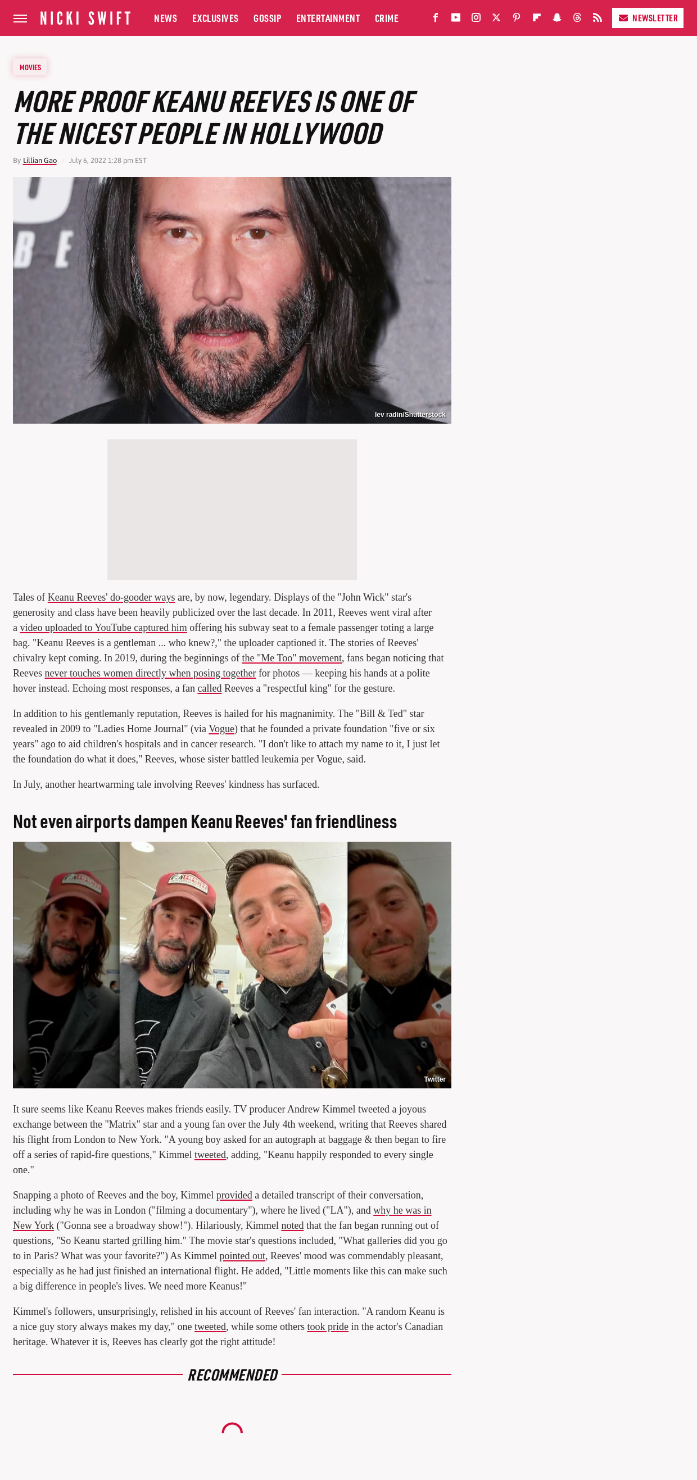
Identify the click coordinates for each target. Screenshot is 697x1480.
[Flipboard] (536, 20)
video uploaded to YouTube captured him (103, 627)
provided (234, 1195)
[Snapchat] (557, 20)
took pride (328, 1326)
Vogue (221, 728)
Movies (30, 67)
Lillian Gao (40, 160)
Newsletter (648, 18)
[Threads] (577, 20)
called (209, 688)
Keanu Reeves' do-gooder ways (111, 597)
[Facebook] (435, 20)
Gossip (267, 17)
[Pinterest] (516, 20)
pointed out (242, 1255)
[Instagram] (476, 20)
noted (292, 1225)
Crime (387, 17)
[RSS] (597, 20)
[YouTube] (455, 20)
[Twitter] (496, 20)
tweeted (210, 1154)
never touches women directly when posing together (150, 673)
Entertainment (328, 17)
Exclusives (215, 17)
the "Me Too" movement (292, 658)
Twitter (435, 1079)
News (165, 17)
